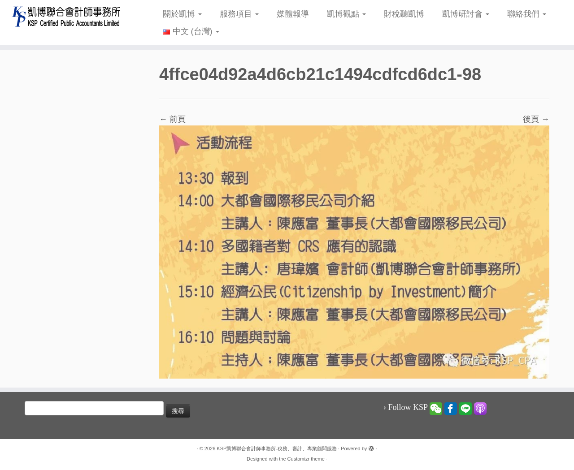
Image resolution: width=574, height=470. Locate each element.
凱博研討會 (465, 13)
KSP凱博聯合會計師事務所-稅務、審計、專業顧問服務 (277, 448)
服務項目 (239, 13)
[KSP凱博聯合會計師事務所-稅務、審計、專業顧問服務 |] (66, 16)
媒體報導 (293, 13)
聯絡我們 (526, 13)
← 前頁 (172, 119)
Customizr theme (306, 458)
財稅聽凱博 (404, 13)
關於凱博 (182, 13)
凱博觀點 (346, 13)
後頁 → (536, 119)
